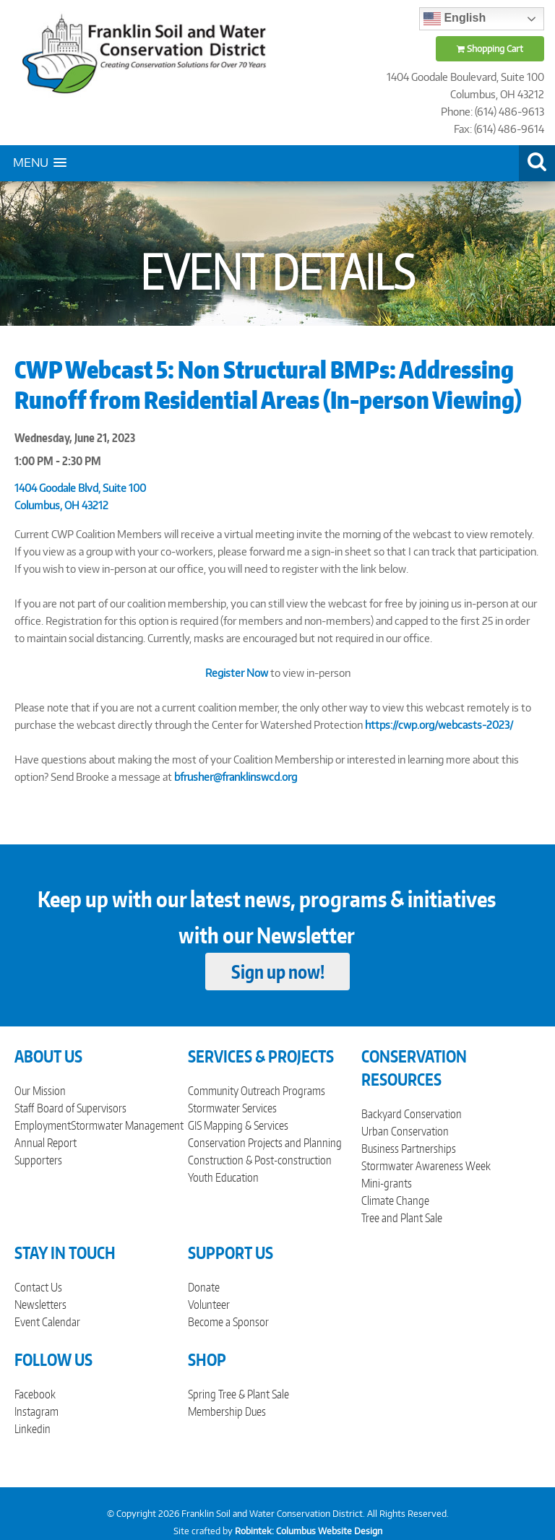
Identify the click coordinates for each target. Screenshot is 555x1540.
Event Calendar (47, 1322)
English (454, 18)
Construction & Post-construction (260, 1160)
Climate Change (395, 1200)
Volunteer (209, 1304)
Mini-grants (386, 1183)
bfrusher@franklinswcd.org (235, 777)
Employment (42, 1125)
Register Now (236, 673)
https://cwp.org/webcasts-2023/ (439, 725)
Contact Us (38, 1287)
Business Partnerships (408, 1148)
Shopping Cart (490, 48)
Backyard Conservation (411, 1114)
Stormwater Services (232, 1108)
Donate (204, 1287)
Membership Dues (227, 1411)
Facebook (35, 1394)
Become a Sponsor (228, 1322)
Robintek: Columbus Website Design (308, 1531)
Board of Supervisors (81, 1108)
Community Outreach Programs (256, 1090)
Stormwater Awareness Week (426, 1166)
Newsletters (40, 1304)
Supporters (38, 1160)
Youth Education (223, 1177)
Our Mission (40, 1090)
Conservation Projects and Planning (265, 1142)
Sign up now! (277, 971)
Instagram (36, 1411)
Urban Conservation (405, 1131)
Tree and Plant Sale (401, 1218)
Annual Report (45, 1142)
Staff (24, 1108)
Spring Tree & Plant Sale (238, 1394)
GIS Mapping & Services (238, 1125)
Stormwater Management (127, 1125)
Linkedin (32, 1429)
